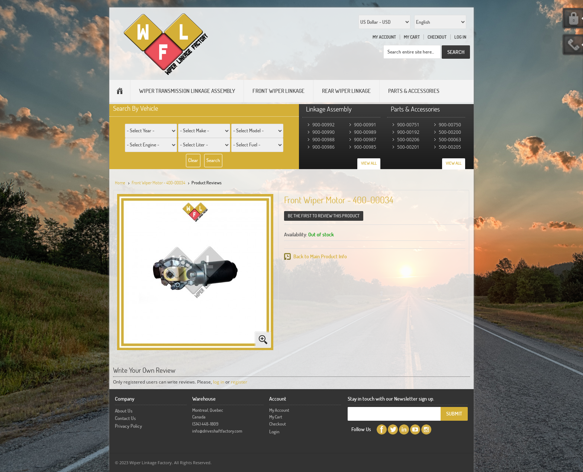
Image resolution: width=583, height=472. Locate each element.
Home (120, 182)
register (239, 382)
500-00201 (408, 147)
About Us (123, 411)
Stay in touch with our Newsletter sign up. (391, 398)
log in (218, 382)
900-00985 (365, 147)
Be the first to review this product (324, 216)
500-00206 (408, 139)
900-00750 (450, 125)
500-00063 (450, 139)
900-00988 (323, 139)
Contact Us (125, 418)
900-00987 (365, 139)
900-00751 (408, 125)
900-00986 (323, 147)
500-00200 (450, 132)
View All (369, 163)
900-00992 (323, 125)
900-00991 (365, 125)
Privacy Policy (128, 426)
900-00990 (323, 132)
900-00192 (408, 132)
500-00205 (450, 147)
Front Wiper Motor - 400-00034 (158, 182)
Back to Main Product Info (320, 256)
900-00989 (365, 132)
